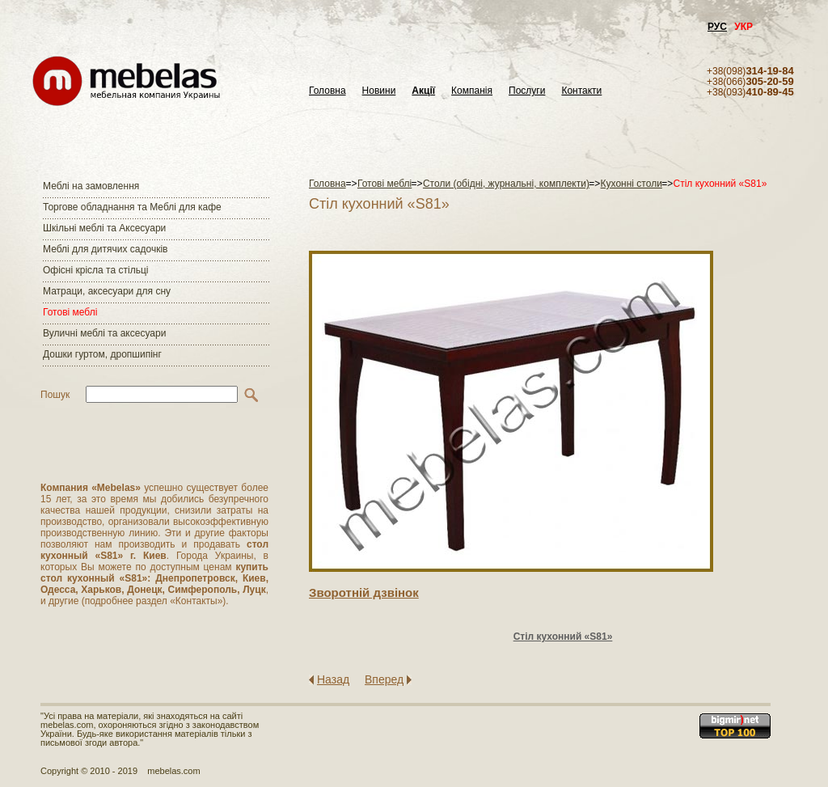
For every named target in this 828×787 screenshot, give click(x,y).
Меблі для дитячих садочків (105, 249)
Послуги (527, 91)
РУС (717, 26)
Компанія (471, 91)
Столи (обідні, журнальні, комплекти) (506, 183)
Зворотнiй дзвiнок (364, 592)
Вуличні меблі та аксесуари (104, 333)
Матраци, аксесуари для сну (107, 291)
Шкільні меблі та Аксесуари (104, 228)
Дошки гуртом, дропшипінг (102, 354)
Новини (379, 91)
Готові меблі (70, 312)
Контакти (581, 91)
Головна (327, 91)
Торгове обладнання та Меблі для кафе (132, 207)
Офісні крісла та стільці (95, 270)
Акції (423, 91)
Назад (333, 679)
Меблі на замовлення (91, 186)
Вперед (384, 679)
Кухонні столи (631, 183)
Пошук (55, 394)
